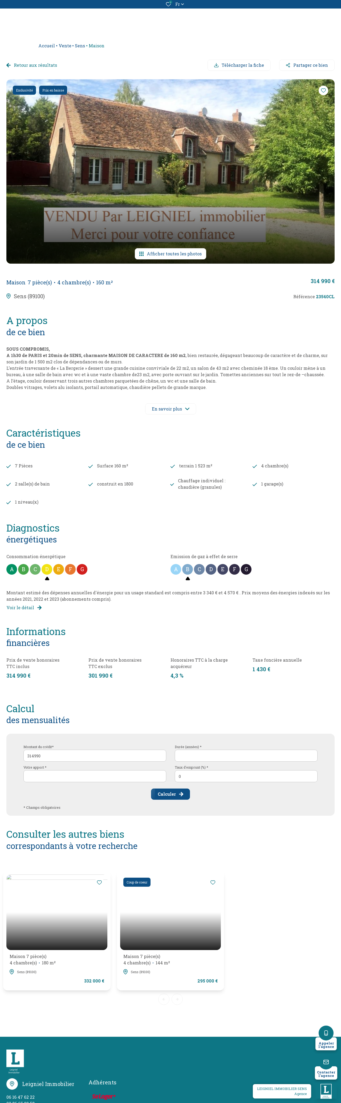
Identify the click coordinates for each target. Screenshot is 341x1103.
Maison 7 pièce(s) (33, 959)
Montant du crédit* (38, 747)
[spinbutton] (246, 776)
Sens (80, 45)
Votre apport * (35, 767)
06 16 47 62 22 (20, 1097)
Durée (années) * (188, 747)
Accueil (46, 45)
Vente (65, 45)
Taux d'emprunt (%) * (191, 767)
